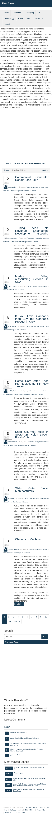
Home (6, 170)
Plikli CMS (28, 810)
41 (10, 621)
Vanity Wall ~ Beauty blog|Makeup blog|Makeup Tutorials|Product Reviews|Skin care (29, 784)
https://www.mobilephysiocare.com (25, 394)
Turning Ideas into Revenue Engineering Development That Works (32, 230)
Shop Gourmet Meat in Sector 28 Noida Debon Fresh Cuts (32, 434)
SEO (40, 13)
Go (44, 636)
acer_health (12, 286)
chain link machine (41, 549)
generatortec (12, 187)
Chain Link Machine (28, 539)
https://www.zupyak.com (11, 330)
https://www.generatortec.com (20, 190)
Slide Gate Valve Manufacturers (32, 489)
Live (41, 807)
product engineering (42, 238)
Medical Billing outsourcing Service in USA (32, 279)
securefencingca (14, 549)
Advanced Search (12, 642)
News (6, 13)
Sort (45, 170)
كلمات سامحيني (15, 754)
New (7, 726)
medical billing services (40, 286)
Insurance (39, 18)
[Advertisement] (26, 136)
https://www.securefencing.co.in (13, 553)
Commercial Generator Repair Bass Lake (32, 178)
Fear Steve (8, 3)
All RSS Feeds (20, 813)
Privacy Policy (41, 810)
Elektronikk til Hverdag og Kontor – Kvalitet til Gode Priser (28, 790)
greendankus (12, 326)
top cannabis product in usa (40, 326)
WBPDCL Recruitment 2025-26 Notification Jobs (29, 768)
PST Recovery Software (18, 732)
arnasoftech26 (12, 238)
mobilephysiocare (13, 391)
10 (46, 617)
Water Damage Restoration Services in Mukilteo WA (29, 779)
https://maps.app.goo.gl (21, 445)
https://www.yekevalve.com (12, 502)
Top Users (13, 810)
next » (17, 621)
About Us (8, 813)
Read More (19, 604)
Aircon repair (18, 773)
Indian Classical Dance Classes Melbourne (24, 738)
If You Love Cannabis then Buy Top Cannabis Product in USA (32, 318)
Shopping (30, 13)
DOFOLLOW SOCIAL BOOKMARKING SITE (25, 163)
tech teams (6, 242)
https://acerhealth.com (10, 290)
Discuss (33, 190)
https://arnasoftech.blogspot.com (22, 242)
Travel (7, 24)
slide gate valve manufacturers (39, 498)
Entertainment (24, 18)
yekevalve (11, 498)
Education (17, 13)
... (4, 621)
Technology (9, 18)
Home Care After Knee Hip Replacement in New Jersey (32, 383)
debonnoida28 (12, 442)
